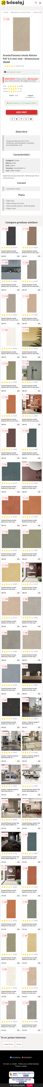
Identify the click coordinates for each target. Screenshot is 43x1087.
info (18, 256)
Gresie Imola (37, 12)
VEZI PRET (21, 112)
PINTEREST (27, 1057)
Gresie (6, 12)
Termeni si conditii (10, 1064)
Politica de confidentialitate (28, 1064)
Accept (29, 1085)
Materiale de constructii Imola (20, 12)
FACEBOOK (15, 1057)
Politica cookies (21, 1066)
